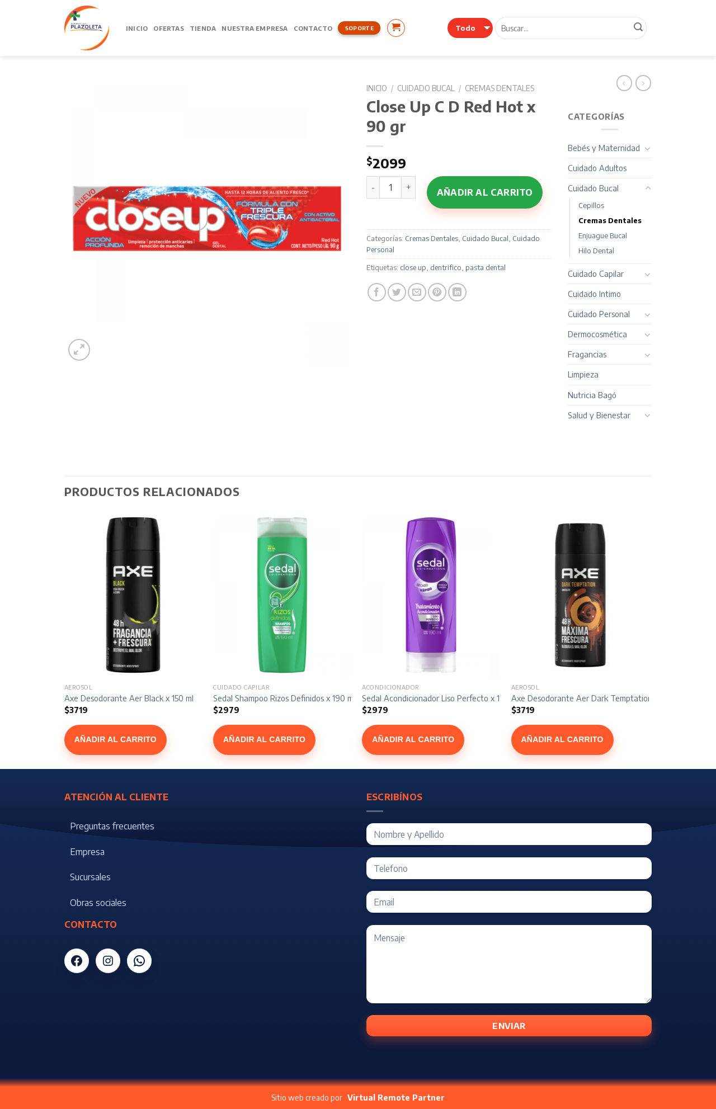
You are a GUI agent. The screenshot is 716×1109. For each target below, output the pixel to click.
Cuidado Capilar (596, 273)
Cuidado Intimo (594, 294)
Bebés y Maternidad (604, 148)
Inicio (137, 28)
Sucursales (90, 877)
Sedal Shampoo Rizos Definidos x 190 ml (284, 698)
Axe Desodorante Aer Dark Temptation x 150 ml (596, 698)
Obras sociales (98, 902)
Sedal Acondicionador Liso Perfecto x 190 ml (441, 698)
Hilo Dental (596, 250)
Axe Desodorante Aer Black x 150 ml (129, 698)
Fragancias (587, 354)
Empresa (87, 851)
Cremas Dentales (499, 88)
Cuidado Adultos (597, 168)
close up (413, 267)
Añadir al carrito (485, 192)
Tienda (203, 28)
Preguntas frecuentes (112, 826)
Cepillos (591, 205)
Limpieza (583, 374)
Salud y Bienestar (599, 415)
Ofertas (168, 28)
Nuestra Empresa (255, 28)
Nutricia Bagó (592, 395)
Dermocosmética (597, 334)
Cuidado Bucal (426, 88)
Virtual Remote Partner (396, 1097)
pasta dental (485, 267)
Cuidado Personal (599, 314)
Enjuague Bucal (602, 235)
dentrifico (445, 267)
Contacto (313, 28)
